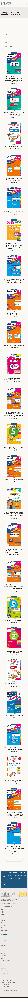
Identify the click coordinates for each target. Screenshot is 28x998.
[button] (7, 23)
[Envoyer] (24, 885)
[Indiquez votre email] (12, 885)
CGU (2, 988)
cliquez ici (15, 881)
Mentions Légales (5, 984)
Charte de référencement (6, 980)
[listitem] (2, 912)
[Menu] (23, 3)
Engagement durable (5, 986)
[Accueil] (7, 3)
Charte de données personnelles (8, 982)
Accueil (2, 7)
